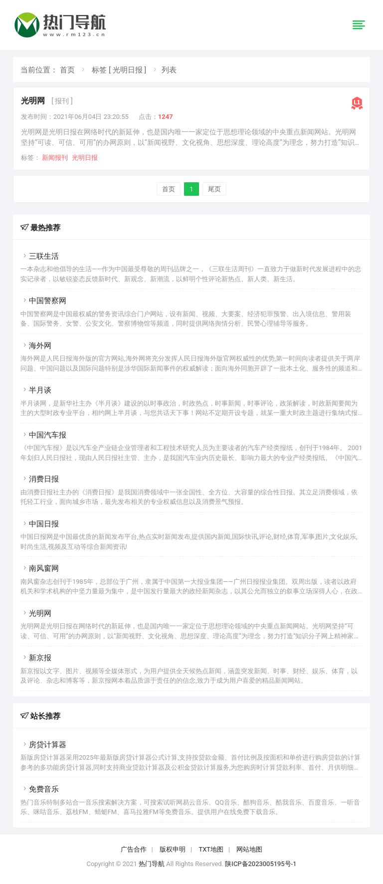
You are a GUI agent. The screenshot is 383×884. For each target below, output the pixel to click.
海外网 (35, 345)
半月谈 (35, 390)
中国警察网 (43, 300)
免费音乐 (39, 789)
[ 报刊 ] (61, 101)
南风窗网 (39, 568)
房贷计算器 (43, 744)
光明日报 (85, 157)
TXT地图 (210, 849)
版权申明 (173, 849)
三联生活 (39, 256)
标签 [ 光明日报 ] (119, 69)
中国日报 (39, 523)
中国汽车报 (43, 435)
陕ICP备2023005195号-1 (260, 864)
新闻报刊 (55, 157)
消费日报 (39, 478)
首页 (67, 69)
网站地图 (249, 849)
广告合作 (134, 849)
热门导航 (152, 864)
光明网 (33, 100)
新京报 (35, 657)
